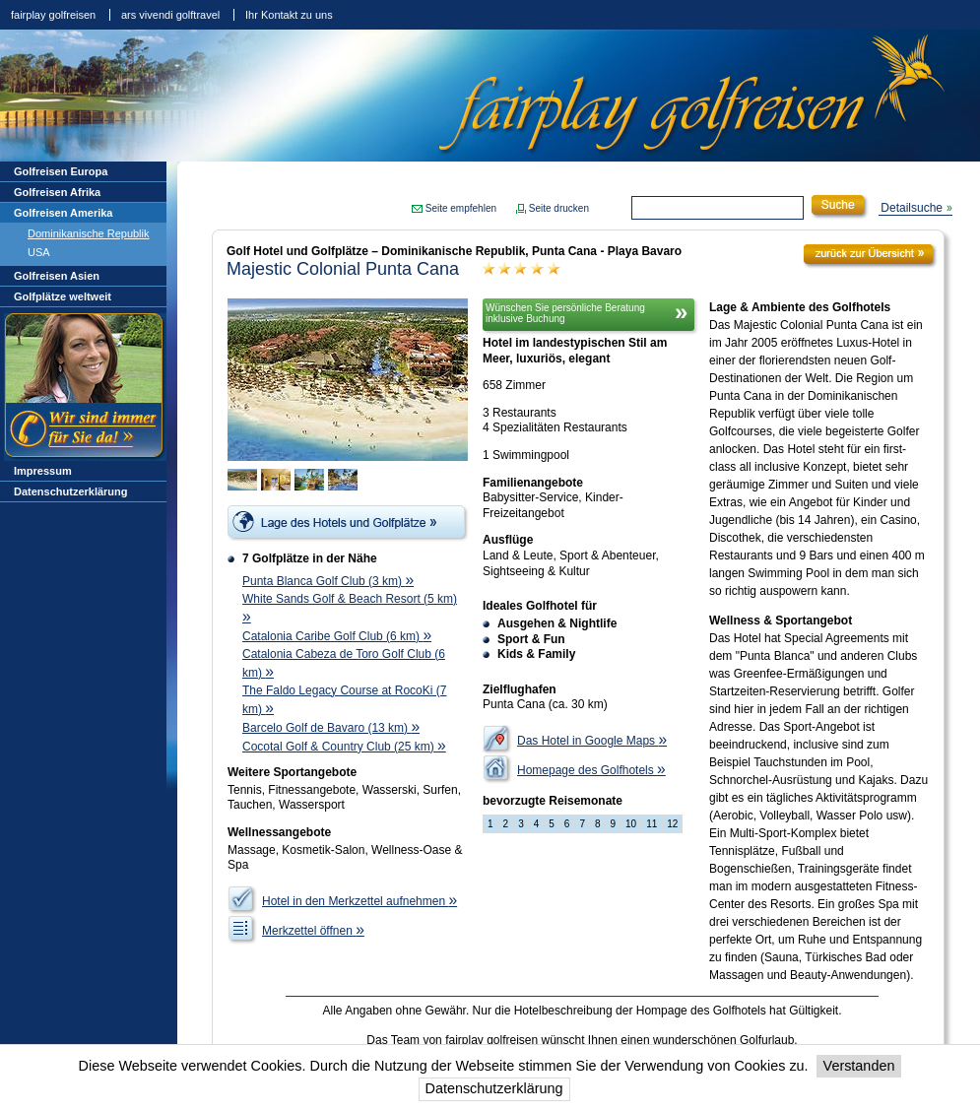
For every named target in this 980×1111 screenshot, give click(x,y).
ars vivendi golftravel (170, 15)
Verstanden (859, 1066)
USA (39, 252)
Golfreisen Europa (60, 171)
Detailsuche (912, 208)
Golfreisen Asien (56, 276)
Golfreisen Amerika (63, 213)
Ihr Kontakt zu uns (289, 15)
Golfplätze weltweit (62, 296)
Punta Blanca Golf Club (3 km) (328, 581)
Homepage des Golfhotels (591, 770)
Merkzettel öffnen (313, 931)
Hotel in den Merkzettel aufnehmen (359, 901)
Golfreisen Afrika (57, 192)
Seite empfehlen (460, 208)
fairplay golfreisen (53, 15)
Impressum (43, 471)
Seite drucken (559, 208)
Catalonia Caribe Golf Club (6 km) (336, 636)
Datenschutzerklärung (494, 1088)
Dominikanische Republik (89, 233)
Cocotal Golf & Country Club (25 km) (344, 746)
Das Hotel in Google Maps (592, 741)
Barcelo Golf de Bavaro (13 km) (331, 728)
